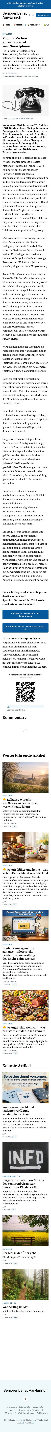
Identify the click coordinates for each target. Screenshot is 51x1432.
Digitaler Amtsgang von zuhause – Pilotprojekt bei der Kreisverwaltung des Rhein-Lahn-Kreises (18, 953)
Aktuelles (7, 1249)
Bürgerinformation (11, 1176)
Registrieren (43, 15)
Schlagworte (42, 1413)
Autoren (13, 1410)
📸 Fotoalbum (33, 25)
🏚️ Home (6, 25)
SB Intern (9, 1413)
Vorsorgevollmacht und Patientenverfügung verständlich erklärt (18, 1110)
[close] (48, 4)
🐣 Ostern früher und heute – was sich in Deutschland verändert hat (25, 871)
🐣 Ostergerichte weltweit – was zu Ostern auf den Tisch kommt (23, 1029)
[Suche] (33, 15)
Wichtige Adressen (26, 1413)
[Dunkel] (30, 15)
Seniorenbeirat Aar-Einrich (14, 15)
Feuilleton (7, 34)
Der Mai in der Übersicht (19, 1253)
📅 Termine (19, 25)
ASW (4, 823)
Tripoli (29, 1422)
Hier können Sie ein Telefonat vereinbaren (25, 626)
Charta (22, 1410)
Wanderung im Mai (15, 1307)
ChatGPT (13, 823)
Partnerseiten (38, 1407)
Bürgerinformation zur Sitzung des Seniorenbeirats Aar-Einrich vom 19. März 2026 (23, 1183)
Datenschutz (24, 1407)
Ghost (19, 1422)
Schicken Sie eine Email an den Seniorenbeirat (25, 614)
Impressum (12, 1407)
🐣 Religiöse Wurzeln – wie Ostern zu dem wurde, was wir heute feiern (20, 803)
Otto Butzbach (9, 73)
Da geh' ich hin (9, 1303)
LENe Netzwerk (34, 1410)
